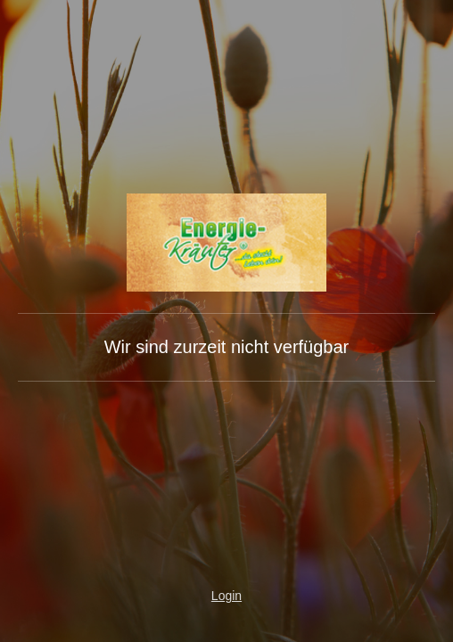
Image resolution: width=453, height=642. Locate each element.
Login (226, 595)
